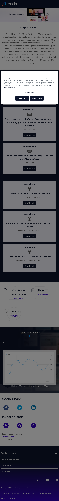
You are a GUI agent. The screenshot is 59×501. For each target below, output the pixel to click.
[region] (29, 87)
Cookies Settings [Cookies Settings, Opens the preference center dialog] (28, 92)
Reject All (22, 98)
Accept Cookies (37, 98)
